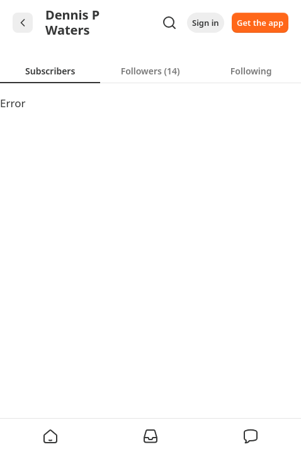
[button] (50, 436)
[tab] (50, 70)
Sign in (205, 22)
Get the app (260, 22)
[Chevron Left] (23, 23)
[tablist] (150, 70)
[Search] (169, 23)
